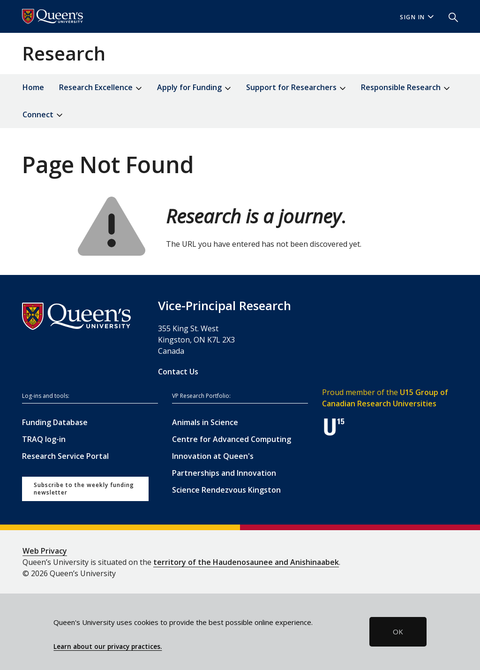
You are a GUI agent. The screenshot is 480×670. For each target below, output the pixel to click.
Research (63, 53)
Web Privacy (44, 551)
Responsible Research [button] (405, 88)
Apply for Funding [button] (194, 88)
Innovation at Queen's (213, 456)
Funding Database (55, 422)
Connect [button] (42, 115)
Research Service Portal (65, 456)
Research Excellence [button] (100, 88)
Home (33, 87)
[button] (449, 16)
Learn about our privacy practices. (107, 646)
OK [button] (398, 631)
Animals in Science (205, 422)
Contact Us (178, 371)
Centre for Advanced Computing (231, 439)
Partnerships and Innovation (224, 473)
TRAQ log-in (44, 439)
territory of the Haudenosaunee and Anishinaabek (246, 562)
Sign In (417, 17)
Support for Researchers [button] (296, 88)
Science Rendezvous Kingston (226, 490)
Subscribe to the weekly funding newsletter (84, 488)
